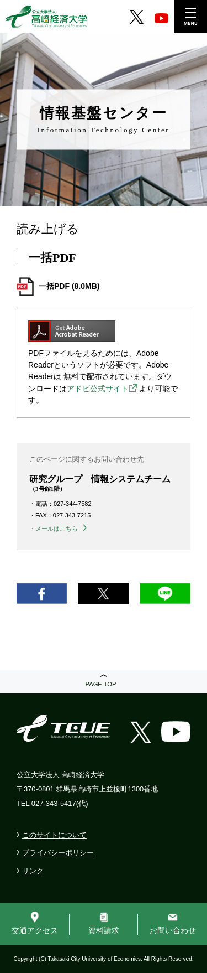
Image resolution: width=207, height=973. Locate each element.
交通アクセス (35, 930)
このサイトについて (54, 835)
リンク (33, 871)
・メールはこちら (53, 528)
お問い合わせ (173, 930)
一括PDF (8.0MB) (69, 286)
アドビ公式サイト (98, 388)
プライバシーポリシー (58, 852)
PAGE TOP (101, 684)
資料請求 (103, 930)
